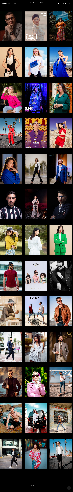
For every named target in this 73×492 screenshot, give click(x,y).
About (9, 3)
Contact (14, 3)
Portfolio (4, 3)
